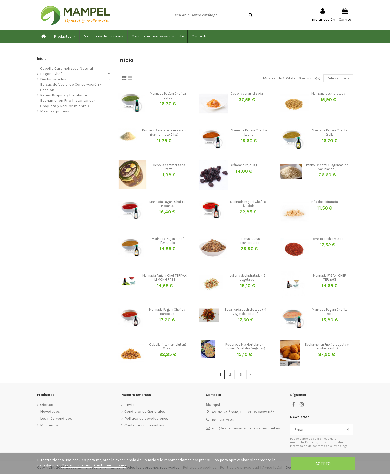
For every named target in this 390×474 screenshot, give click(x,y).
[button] (64, 36)
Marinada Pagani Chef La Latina (249, 132)
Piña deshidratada (324, 202)
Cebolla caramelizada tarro (169, 167)
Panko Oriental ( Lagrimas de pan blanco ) (327, 167)
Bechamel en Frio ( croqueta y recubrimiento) (327, 346)
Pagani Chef (51, 73)
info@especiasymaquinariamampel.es (246, 428)
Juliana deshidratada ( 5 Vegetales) (248, 278)
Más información (76, 465)
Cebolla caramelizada (247, 93)
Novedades (50, 411)
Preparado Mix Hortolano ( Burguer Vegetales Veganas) (244, 346)
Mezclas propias (54, 111)
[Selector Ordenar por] (338, 78)
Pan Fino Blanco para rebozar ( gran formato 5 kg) (164, 132)
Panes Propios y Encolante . (64, 95)
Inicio (41, 58)
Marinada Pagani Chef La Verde (168, 95)
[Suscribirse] (347, 429)
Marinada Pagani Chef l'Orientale (168, 241)
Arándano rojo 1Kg (244, 165)
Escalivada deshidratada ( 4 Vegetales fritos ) (245, 312)
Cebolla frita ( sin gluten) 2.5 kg (167, 346)
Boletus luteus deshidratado (249, 241)
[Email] (315, 429)
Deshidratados (53, 79)
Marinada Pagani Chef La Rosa (330, 312)
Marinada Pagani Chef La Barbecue (167, 312)
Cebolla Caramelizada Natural (66, 68)
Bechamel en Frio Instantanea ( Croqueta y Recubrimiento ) (68, 103)
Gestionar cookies (110, 465)
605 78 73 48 (223, 420)
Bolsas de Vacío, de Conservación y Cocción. (71, 87)
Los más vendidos (56, 418)
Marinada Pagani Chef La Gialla (330, 132)
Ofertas (46, 404)
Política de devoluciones (146, 418)
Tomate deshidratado (327, 239)
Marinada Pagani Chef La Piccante (167, 204)
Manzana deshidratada (328, 93)
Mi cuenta (49, 425)
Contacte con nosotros (144, 425)
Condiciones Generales (144, 411)
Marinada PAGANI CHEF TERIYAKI (329, 278)
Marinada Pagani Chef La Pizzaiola (248, 204)
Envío (129, 404)
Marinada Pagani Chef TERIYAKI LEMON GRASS (164, 278)
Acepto (323, 463)
